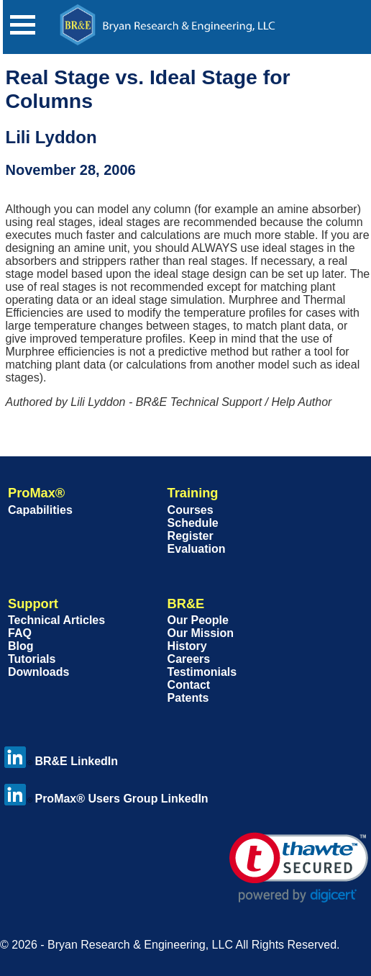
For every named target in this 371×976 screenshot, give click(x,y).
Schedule (193, 523)
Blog (21, 646)
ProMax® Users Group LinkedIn (106, 798)
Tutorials (31, 659)
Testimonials (202, 672)
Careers (189, 659)
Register (191, 536)
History (187, 646)
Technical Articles (56, 620)
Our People (198, 620)
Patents (188, 698)
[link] (298, 867)
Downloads (38, 672)
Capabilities (40, 510)
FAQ (20, 633)
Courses (191, 510)
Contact (189, 685)
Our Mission (201, 633)
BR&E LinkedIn (61, 761)
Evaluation (197, 549)
